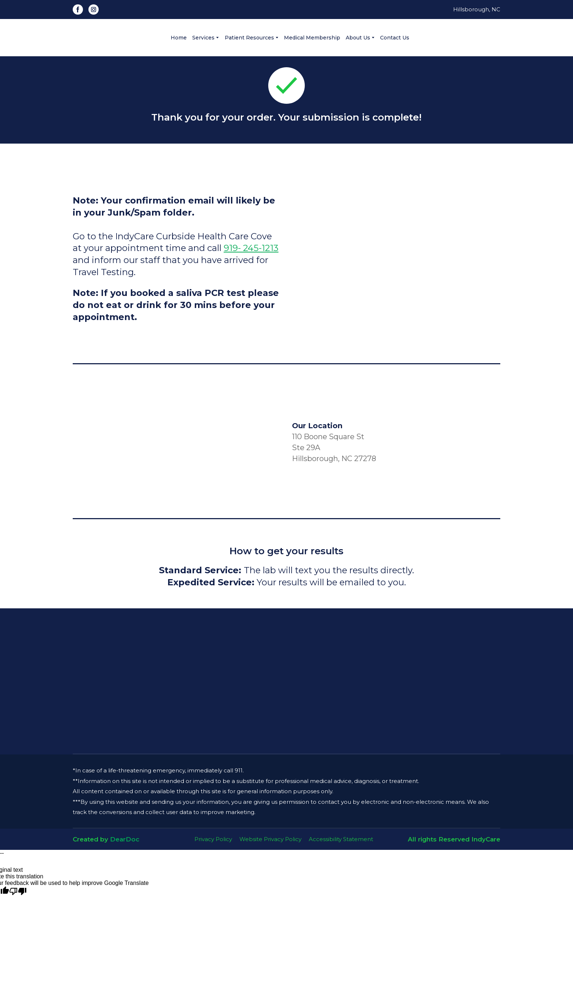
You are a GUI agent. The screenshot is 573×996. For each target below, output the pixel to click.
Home (179, 37)
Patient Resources (249, 37)
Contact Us (394, 37)
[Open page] (286, 681)
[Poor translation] (18, 891)
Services (203, 37)
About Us (358, 37)
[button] (78, 9)
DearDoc (124, 839)
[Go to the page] (112, 37)
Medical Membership (312, 37)
